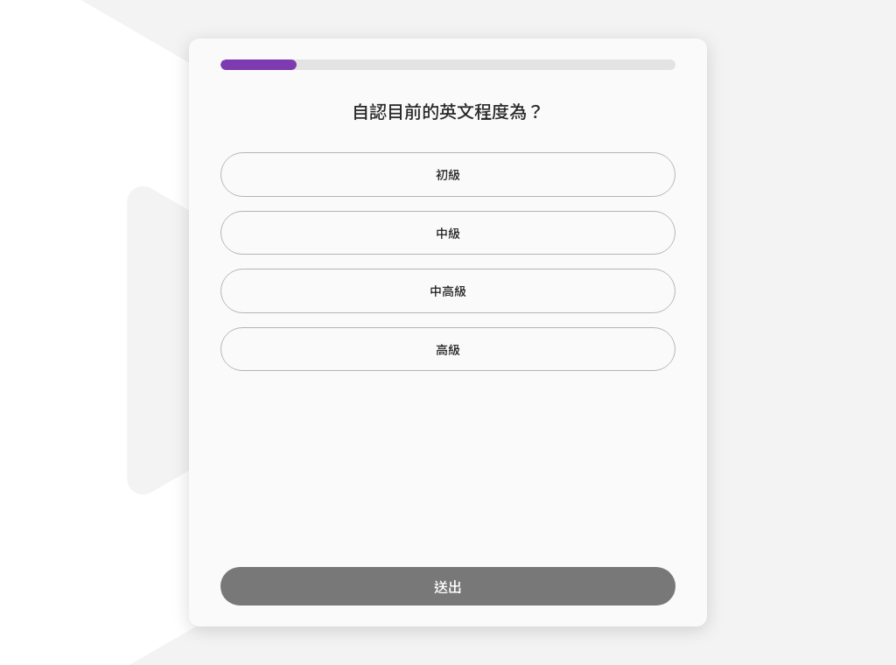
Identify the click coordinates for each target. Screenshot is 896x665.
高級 (448, 349)
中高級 (448, 290)
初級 (448, 174)
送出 (448, 586)
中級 (448, 233)
